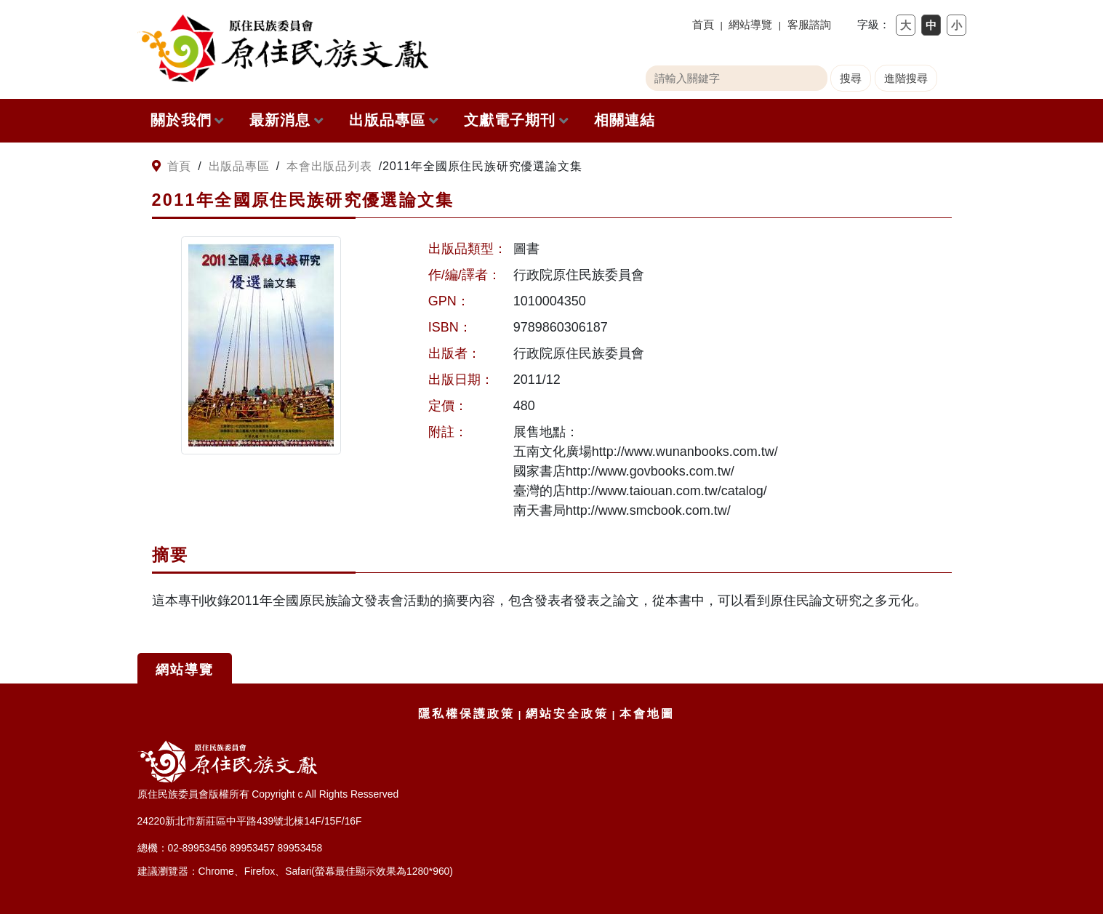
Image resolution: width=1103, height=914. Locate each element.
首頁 (703, 24)
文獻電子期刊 (516, 120)
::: (142, 166)
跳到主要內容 (7, 7)
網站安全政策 (567, 713)
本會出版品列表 (329, 165)
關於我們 (187, 120)
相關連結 (624, 120)
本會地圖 (647, 713)
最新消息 (286, 120)
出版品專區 (393, 120)
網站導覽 (750, 24)
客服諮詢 (809, 24)
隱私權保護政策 (466, 713)
